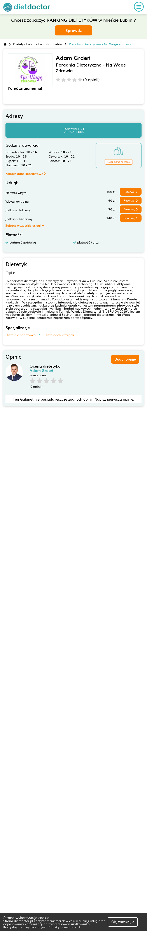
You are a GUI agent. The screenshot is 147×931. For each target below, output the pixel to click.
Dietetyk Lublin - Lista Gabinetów (38, 44)
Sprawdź (73, 30)
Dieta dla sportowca (20, 334)
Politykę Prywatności (64, 927)
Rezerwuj (131, 192)
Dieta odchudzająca (59, 334)
